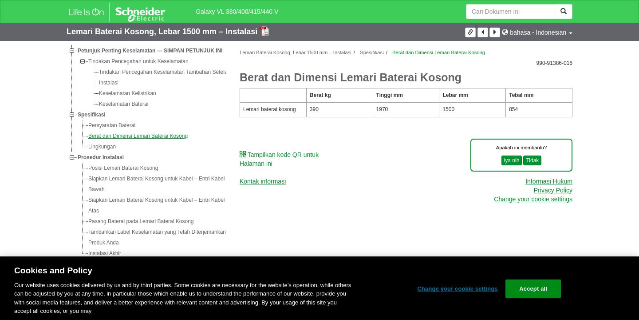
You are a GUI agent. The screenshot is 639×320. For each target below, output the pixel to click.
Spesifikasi (92, 115)
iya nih (512, 160)
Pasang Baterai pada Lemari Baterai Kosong (141, 221)
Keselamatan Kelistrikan (127, 93)
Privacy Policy (553, 190)
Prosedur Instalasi (101, 157)
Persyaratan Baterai (111, 125)
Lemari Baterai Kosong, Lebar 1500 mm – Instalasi (163, 31)
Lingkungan (102, 147)
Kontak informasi (263, 181)
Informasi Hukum (548, 181)
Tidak (532, 160)
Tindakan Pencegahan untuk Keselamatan (138, 61)
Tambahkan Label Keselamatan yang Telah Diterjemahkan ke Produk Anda (160, 237)
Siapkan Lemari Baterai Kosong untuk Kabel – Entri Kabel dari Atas (161, 205)
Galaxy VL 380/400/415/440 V (237, 11)
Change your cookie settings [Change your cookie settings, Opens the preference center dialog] (457, 288)
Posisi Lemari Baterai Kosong (123, 168)
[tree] (146, 152)
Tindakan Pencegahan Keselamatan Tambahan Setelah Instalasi (164, 77)
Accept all (533, 288)
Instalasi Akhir (104, 253)
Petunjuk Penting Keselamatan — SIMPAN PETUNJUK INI (150, 51)
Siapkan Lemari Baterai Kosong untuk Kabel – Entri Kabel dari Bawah (161, 184)
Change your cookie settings (533, 199)
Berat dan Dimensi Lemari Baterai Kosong (138, 136)
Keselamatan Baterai (123, 104)
